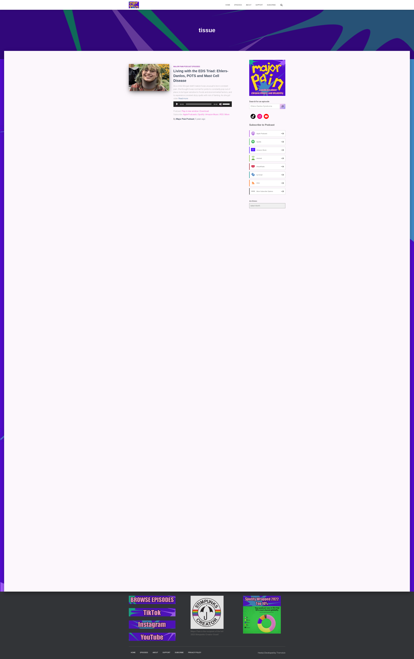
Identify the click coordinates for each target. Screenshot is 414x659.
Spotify (201, 114)
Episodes (238, 5)
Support (259, 5)
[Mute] (220, 104)
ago (200, 119)
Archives (253, 201)
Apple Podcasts (190, 114)
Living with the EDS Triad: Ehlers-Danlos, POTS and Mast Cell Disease (200, 76)
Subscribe (271, 5)
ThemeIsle (280, 653)
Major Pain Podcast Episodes (186, 67)
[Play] (177, 104)
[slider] (198, 104)
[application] (202, 104)
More (227, 114)
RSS (222, 114)
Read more (183, 98)
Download (204, 111)
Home (227, 5)
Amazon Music (212, 114)
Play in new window (190, 111)
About (248, 5)
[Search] (282, 106)
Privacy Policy (194, 652)
